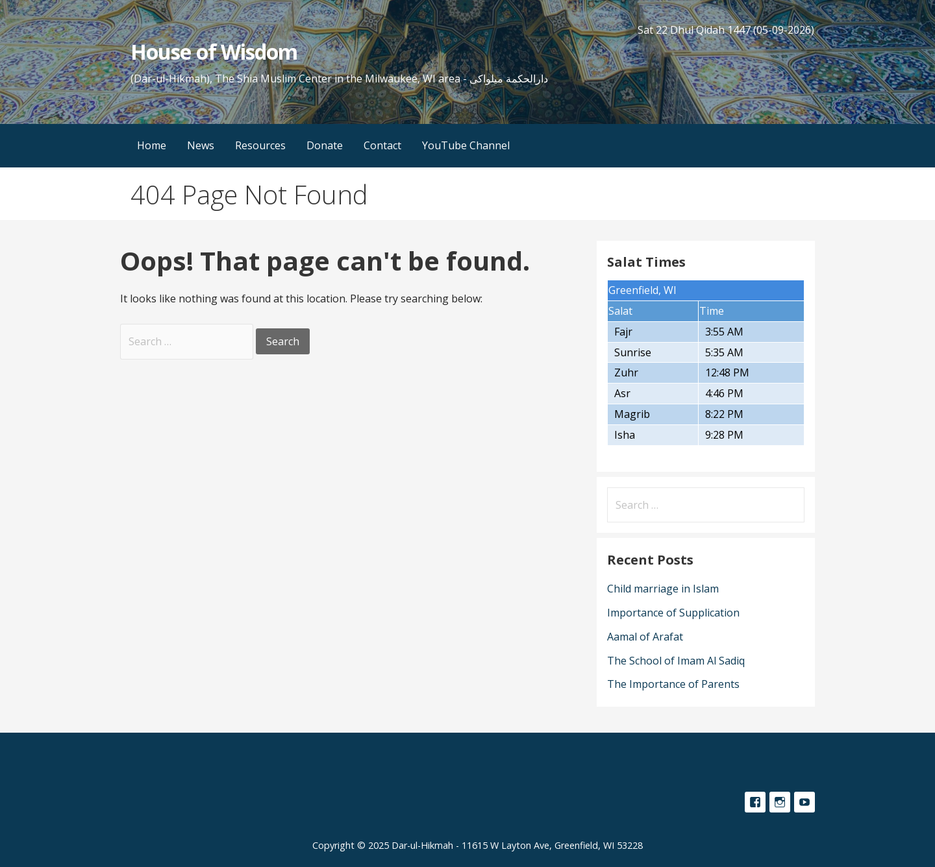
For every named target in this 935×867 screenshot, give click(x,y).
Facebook (755, 802)
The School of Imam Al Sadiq (676, 660)
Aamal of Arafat (645, 636)
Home (151, 145)
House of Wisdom (214, 52)
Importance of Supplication (673, 612)
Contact (382, 145)
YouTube (804, 802)
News (200, 145)
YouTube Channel (466, 145)
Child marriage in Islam (663, 588)
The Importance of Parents (673, 684)
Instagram (779, 802)
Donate (324, 145)
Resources (260, 145)
